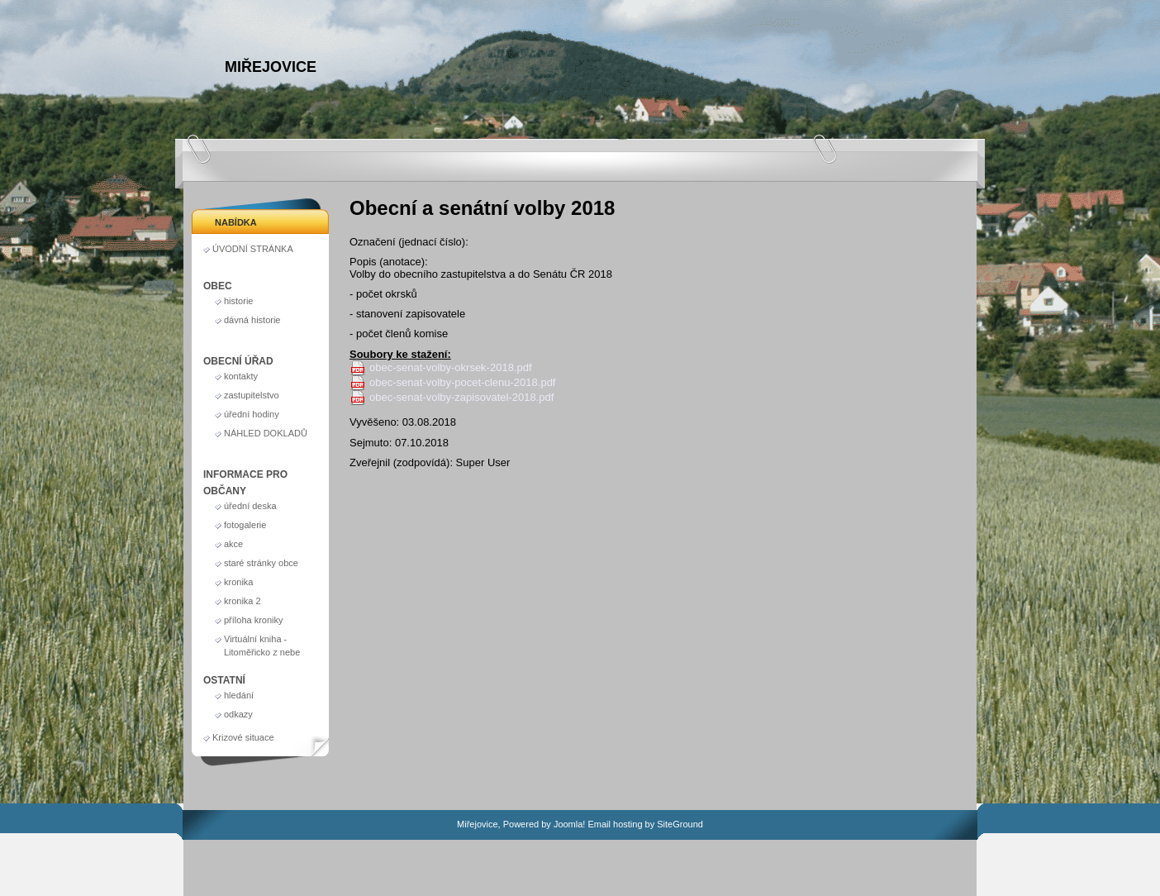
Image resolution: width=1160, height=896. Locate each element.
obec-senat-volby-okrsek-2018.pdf (450, 367)
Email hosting (614, 824)
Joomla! (570, 824)
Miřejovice (270, 67)
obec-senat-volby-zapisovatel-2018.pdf (461, 397)
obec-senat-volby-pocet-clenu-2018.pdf (462, 382)
